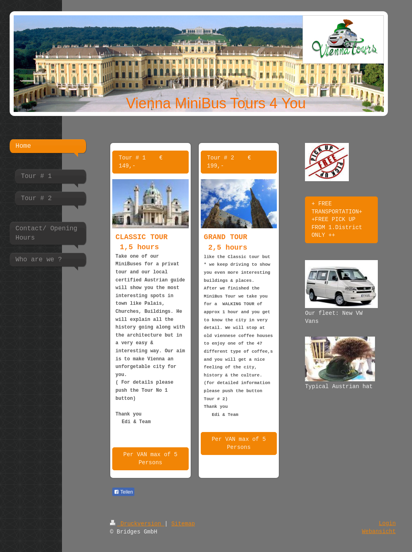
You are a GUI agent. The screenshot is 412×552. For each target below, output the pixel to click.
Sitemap (183, 524)
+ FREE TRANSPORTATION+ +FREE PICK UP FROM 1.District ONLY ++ (336, 219)
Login (387, 523)
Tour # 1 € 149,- (141, 162)
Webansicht (379, 531)
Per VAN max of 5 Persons (150, 458)
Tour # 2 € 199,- (229, 162)
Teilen (123, 492)
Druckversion (137, 524)
